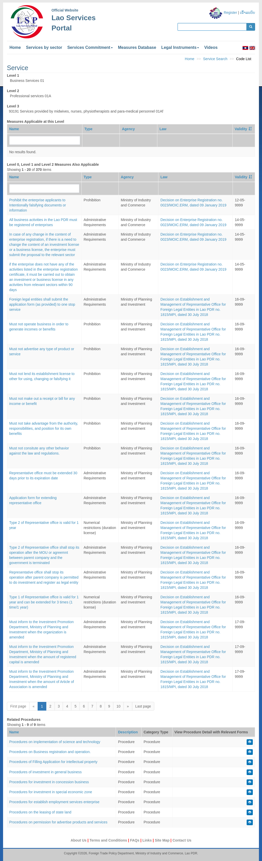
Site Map (162, 840)
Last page (143, 706)
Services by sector (44, 47)
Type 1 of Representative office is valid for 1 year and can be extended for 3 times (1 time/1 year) (44, 602)
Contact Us (181, 840)
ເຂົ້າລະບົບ (247, 12)
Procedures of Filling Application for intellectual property (53, 762)
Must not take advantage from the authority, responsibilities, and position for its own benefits (43, 428)
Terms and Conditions (109, 840)
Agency (128, 129)
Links (148, 840)
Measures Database (137, 47)
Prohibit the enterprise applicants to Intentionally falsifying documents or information (37, 205)
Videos (210, 47)
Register (230, 12)
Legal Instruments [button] (180, 47)
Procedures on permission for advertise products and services (58, 822)
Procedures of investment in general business (45, 772)
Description (128, 732)
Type (88, 129)
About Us (79, 840)
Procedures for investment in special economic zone (50, 792)
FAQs (135, 840)
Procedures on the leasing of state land (40, 812)
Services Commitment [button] (90, 47)
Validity (241, 129)
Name (14, 129)
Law (162, 129)
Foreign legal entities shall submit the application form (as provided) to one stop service (42, 304)
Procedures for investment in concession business (49, 782)
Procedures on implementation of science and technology (54, 742)
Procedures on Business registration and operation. (50, 752)
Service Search (215, 59)
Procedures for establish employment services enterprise (54, 802)
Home (15, 47)
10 (118, 706)
